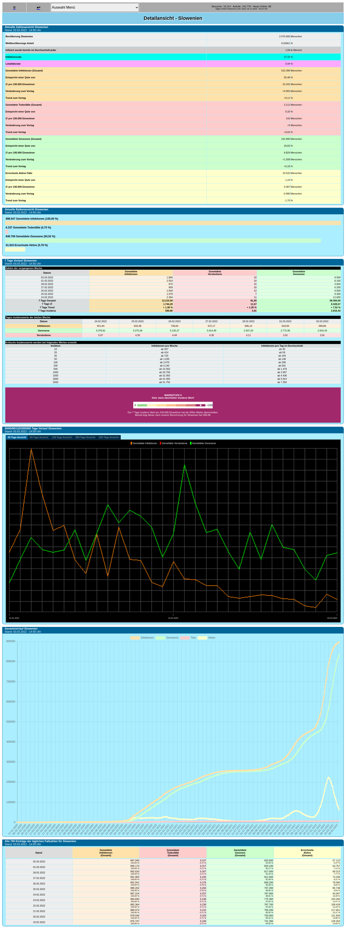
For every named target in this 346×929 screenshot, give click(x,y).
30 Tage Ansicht (17, 437)
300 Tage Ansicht (85, 437)
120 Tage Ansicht (61, 437)
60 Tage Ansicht (39, 437)
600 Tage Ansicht (108, 437)
